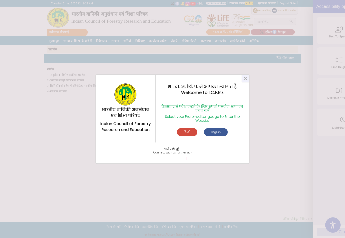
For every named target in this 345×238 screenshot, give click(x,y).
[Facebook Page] (157, 158)
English (216, 132)
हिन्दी (187, 132)
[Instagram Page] (187, 158)
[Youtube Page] (177, 158)
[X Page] (167, 158)
